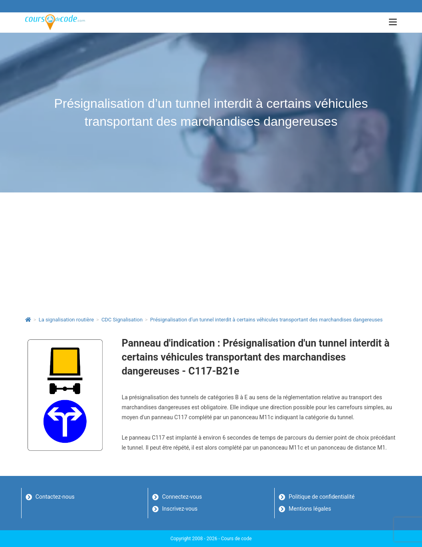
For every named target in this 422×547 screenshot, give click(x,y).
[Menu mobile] (393, 22)
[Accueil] (28, 320)
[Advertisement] (211, 252)
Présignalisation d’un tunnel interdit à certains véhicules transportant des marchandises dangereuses (266, 320)
